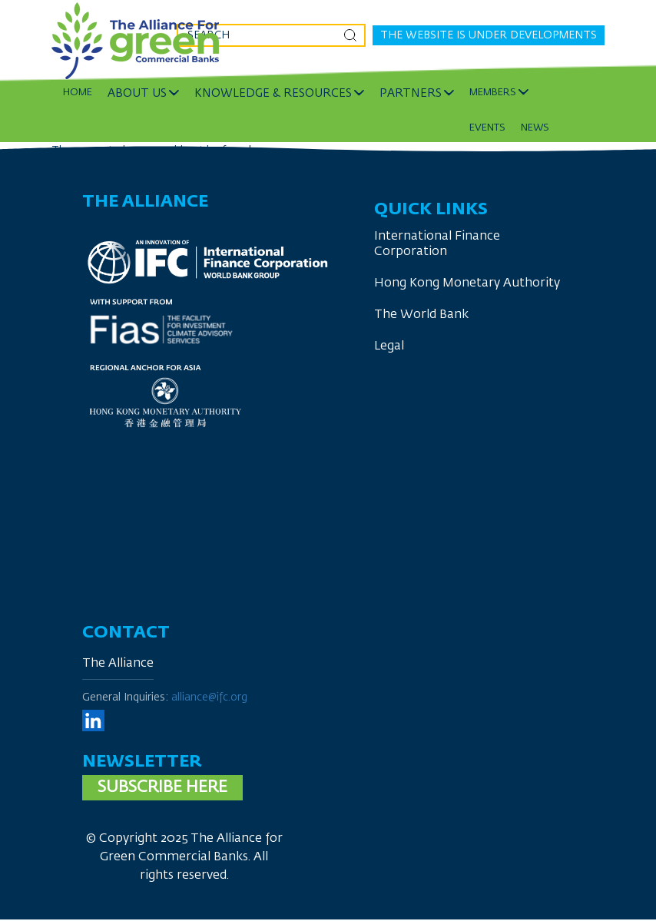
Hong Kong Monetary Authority (467, 283)
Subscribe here (162, 788)
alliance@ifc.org (209, 697)
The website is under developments (488, 35)
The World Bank (421, 315)
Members (492, 93)
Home (77, 93)
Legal (389, 346)
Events (487, 128)
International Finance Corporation (437, 244)
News (535, 128)
